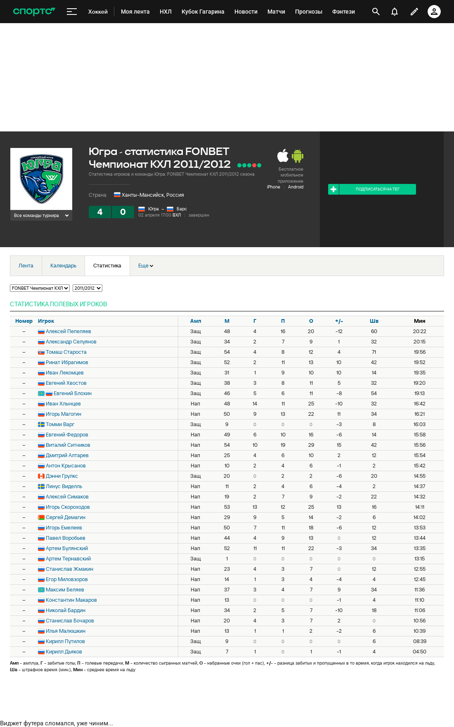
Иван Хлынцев (63, 403)
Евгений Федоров (67, 434)
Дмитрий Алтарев (67, 455)
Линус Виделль (64, 486)
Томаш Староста (66, 351)
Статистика (107, 265)
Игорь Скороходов (68, 506)
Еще (145, 265)
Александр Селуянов (71, 341)
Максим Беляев (65, 589)
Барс (182, 209)
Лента (26, 265)
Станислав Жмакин (69, 568)
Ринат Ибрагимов (67, 362)
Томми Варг (60, 424)
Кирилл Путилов (65, 641)
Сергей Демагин (65, 517)
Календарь (63, 265)
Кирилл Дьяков (64, 651)
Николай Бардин (65, 610)
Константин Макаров (71, 599)
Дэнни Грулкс (62, 475)
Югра (153, 209)
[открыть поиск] (376, 11)
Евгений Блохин (73, 393)
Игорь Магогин (63, 413)
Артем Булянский (67, 548)
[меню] (72, 12)
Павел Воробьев (65, 537)
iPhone (273, 187)
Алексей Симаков (67, 496)
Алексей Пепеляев (68, 331)
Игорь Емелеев (64, 527)
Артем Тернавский (68, 558)
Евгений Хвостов (66, 382)
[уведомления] (394, 11)
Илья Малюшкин (65, 630)
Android (295, 187)
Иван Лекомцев (65, 372)
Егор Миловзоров (67, 579)
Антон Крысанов (66, 465)
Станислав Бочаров (70, 620)
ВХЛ (177, 215)
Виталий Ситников (68, 444)
